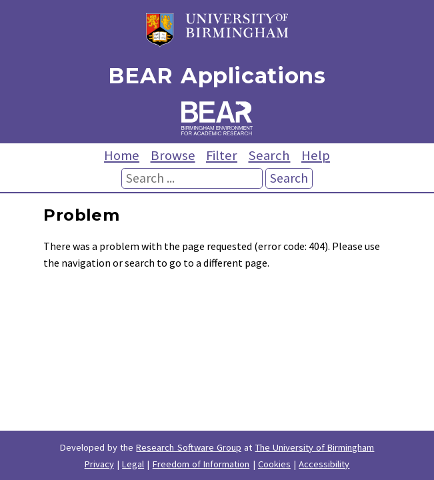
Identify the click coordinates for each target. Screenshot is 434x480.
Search (269, 155)
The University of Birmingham (315, 447)
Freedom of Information (201, 464)
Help (315, 155)
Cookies (274, 464)
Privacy (99, 464)
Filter (221, 155)
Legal (133, 464)
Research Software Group (188, 447)
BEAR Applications (216, 75)
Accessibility (324, 464)
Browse (173, 155)
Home (121, 155)
